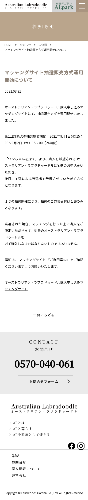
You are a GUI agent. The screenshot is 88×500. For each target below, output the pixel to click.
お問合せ (19, 462)
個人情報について (26, 468)
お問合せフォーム (44, 381)
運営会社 (19, 475)
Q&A (15, 455)
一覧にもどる (44, 314)
